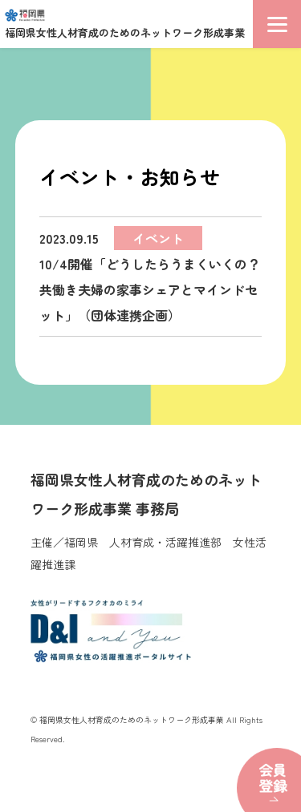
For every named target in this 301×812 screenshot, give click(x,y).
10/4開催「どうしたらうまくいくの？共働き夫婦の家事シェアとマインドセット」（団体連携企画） (149, 275)
